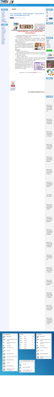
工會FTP (3, 35)
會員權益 (3, 28)
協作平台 (3, 36)
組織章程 (48, 40)
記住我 (47, 19)
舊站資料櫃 (48, 47)
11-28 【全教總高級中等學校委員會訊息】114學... (36, 92)
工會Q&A (3, 14)
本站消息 (14, 9)
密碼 (47, 16)
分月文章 (18, 9)
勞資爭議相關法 (4, 21)
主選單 (15, 5)
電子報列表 (23, 9)
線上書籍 (3, 38)
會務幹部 (3, 13)
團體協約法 (3, 20)
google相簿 (3, 32)
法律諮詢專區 (4, 31)
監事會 (48, 42)
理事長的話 (3, 16)
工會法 (3, 17)
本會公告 (3, 26)
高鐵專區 (3, 42)
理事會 (48, 41)
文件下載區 (3, 29)
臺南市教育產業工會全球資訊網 (7, 5)
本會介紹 (3, 11)
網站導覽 (3, 43)
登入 (51, 5)
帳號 (47, 12)
